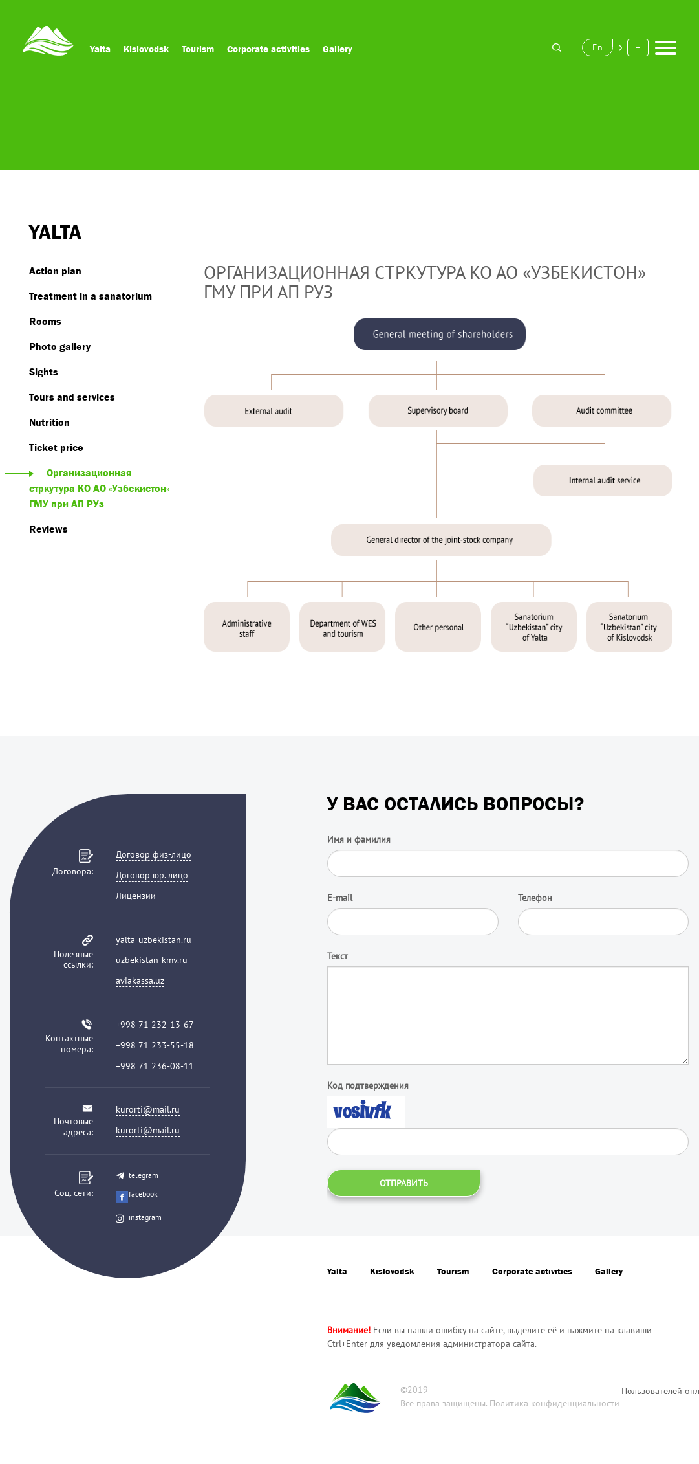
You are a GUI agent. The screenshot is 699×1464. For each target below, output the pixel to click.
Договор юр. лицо (152, 875)
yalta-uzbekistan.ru (153, 940)
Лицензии (136, 896)
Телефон (535, 898)
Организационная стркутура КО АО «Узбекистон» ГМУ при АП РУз (99, 488)
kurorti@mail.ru (148, 1109)
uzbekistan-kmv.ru (152, 960)
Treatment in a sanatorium (90, 296)
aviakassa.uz (140, 980)
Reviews (48, 529)
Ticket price (56, 447)
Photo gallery (60, 346)
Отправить (404, 1183)
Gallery (337, 48)
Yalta (100, 48)
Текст (337, 956)
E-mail (339, 898)
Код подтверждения (368, 1085)
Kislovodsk (146, 48)
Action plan (55, 270)
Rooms (45, 321)
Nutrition (49, 422)
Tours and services (72, 397)
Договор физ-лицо (153, 854)
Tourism (198, 48)
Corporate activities (268, 48)
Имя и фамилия (359, 839)
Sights (43, 371)
